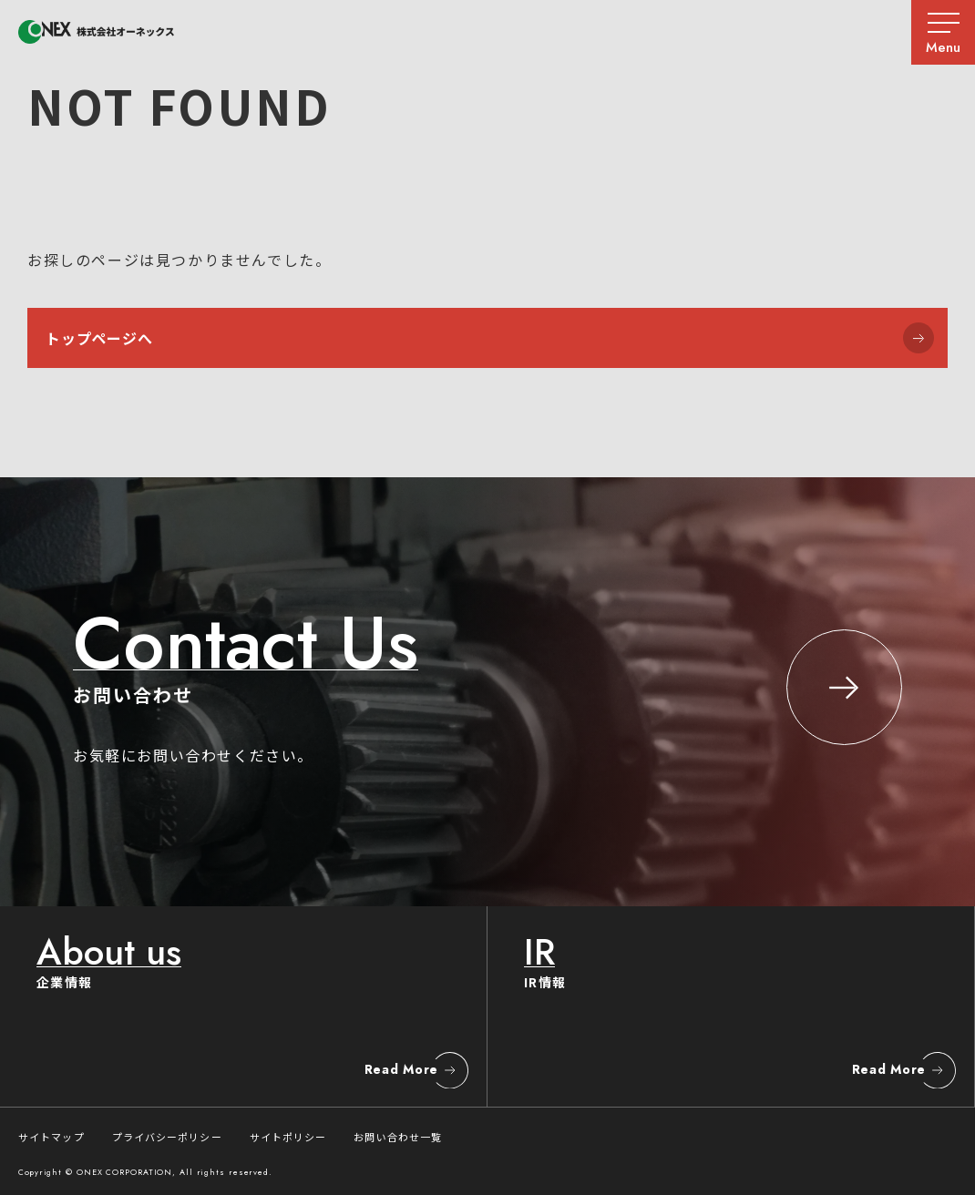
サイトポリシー (288, 1136)
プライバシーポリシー (167, 1136)
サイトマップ (51, 1136)
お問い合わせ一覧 (398, 1136)
